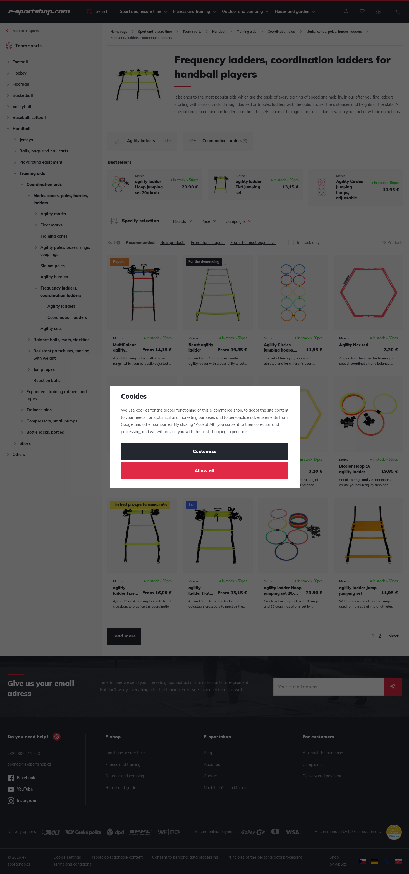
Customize (204, 452)
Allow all (204, 471)
